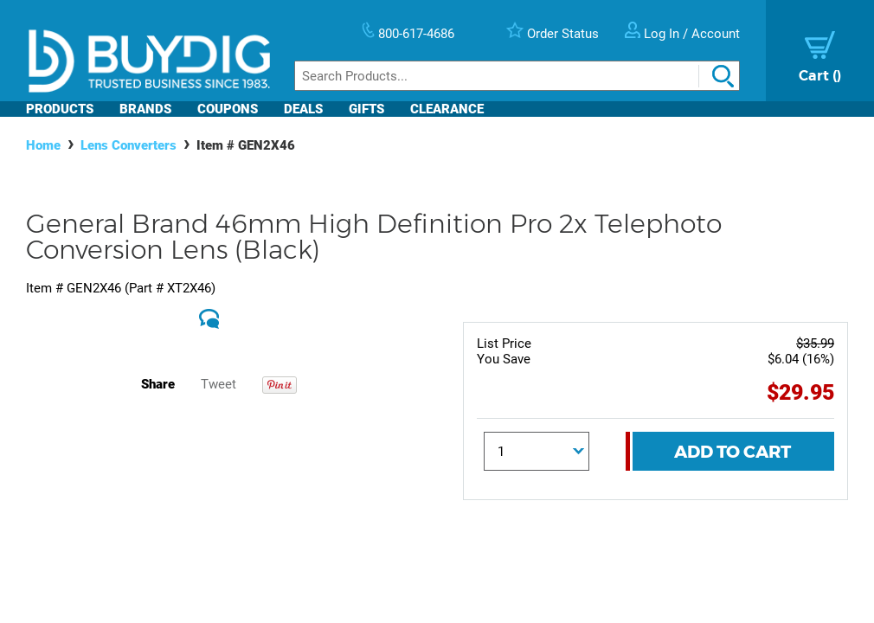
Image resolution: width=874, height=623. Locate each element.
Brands (145, 109)
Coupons (227, 109)
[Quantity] (537, 451)
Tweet (218, 384)
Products (59, 109)
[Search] (517, 76)
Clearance (447, 109)
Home (43, 145)
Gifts (366, 109)
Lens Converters (128, 145)
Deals (303, 109)
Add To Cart (732, 451)
